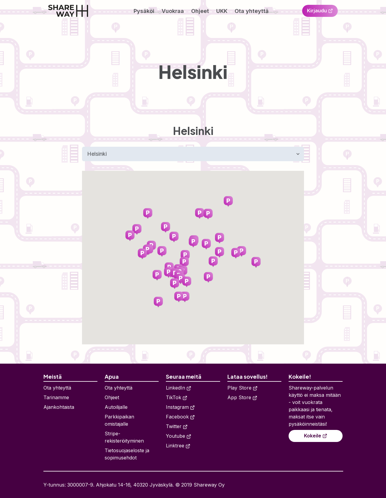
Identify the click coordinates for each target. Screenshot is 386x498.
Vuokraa (173, 11)
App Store (242, 397)
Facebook (180, 417)
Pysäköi (144, 11)
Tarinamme (56, 397)
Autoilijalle (116, 407)
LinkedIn (178, 388)
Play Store (242, 388)
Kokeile (315, 436)
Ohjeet (200, 11)
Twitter (177, 426)
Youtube (178, 436)
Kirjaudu (320, 11)
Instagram (180, 407)
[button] (130, 236)
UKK (221, 11)
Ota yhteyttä (252, 11)
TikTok (176, 397)
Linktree (178, 446)
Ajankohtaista (58, 407)
